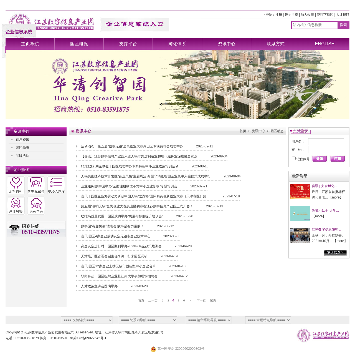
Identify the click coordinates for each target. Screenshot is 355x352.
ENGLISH (324, 43)
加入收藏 (307, 15)
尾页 (213, 300)
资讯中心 (226, 43)
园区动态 (22, 148)
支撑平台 (128, 43)
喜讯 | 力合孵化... (324, 186)
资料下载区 (325, 15)
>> (190, 300)
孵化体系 (177, 43)
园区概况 (79, 43)
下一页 (201, 300)
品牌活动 (22, 156)
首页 (243, 131)
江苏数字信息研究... (326, 230)
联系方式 (276, 43)
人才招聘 (342, 15)
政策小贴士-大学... (325, 211)
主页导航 (30, 43)
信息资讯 (22, 140)
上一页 (153, 300)
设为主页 (291, 15)
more (335, 197)
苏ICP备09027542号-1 (89, 338)
